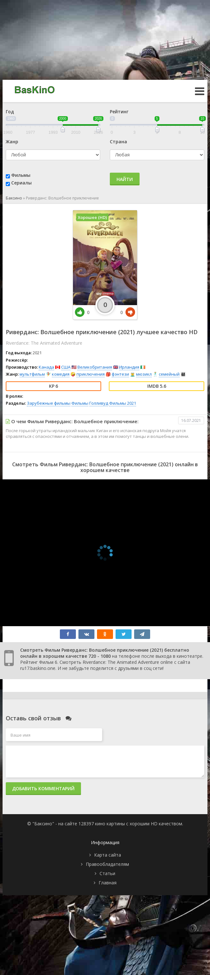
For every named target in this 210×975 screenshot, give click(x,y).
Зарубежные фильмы (48, 403)
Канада (46, 367)
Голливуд (98, 403)
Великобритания (94, 367)
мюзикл (144, 374)
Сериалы (21, 183)
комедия (60, 374)
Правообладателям (107, 864)
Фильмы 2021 (122, 403)
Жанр (12, 142)
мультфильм (32, 374)
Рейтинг (119, 112)
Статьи (107, 873)
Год (10, 112)
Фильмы (20, 175)
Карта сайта (107, 855)
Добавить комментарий (43, 788)
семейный (169, 374)
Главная (108, 883)
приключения (91, 374)
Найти (125, 179)
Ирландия (129, 367)
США (65, 367)
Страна (118, 142)
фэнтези (120, 374)
